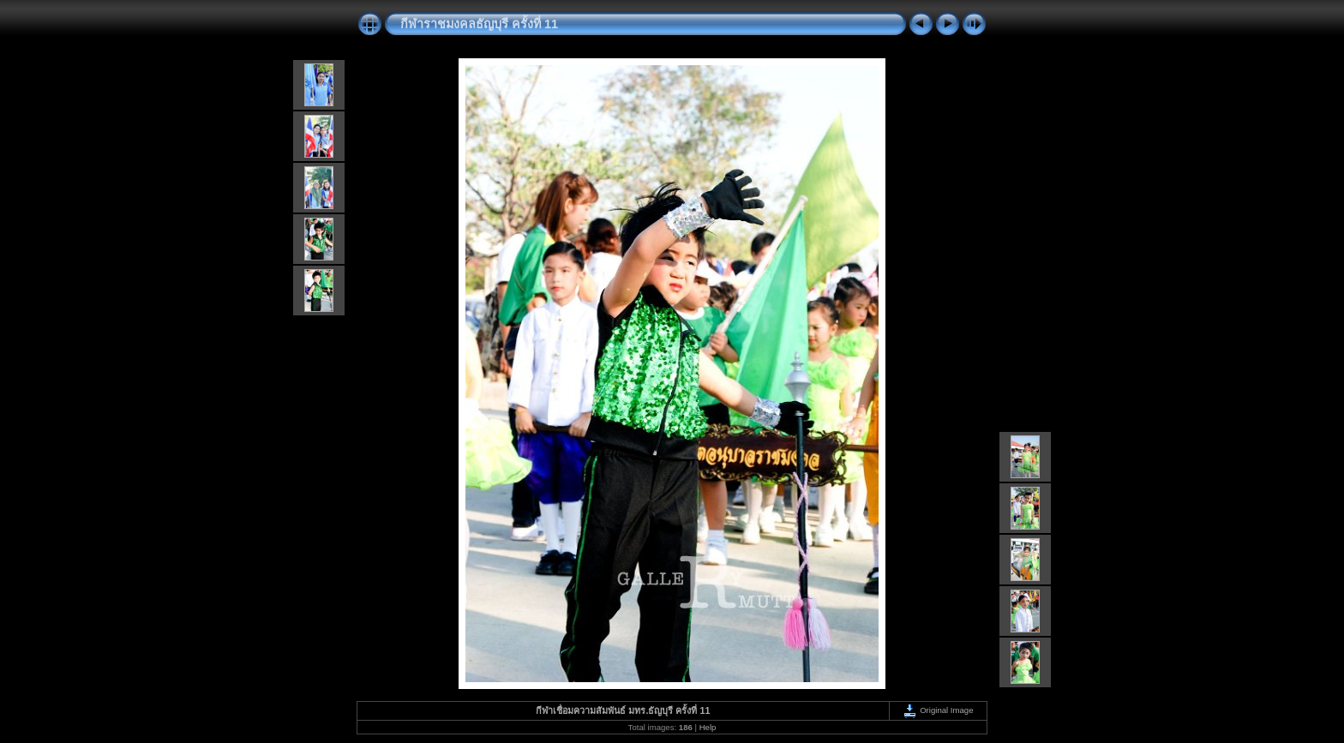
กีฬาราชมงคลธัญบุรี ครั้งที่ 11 (479, 24)
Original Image (938, 710)
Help (708, 727)
